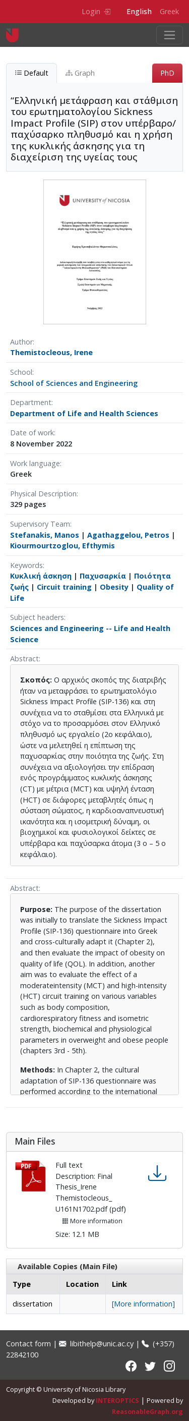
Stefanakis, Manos (44, 535)
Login (96, 11)
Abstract (24, 658)
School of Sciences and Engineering (74, 383)
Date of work (32, 432)
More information (92, 1221)
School (21, 372)
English (139, 11)
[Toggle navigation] (169, 35)
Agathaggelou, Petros (128, 535)
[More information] (143, 1304)
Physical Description (43, 493)
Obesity (114, 587)
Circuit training (64, 587)
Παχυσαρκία (103, 576)
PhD (167, 73)
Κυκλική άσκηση (41, 576)
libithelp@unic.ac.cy (96, 1343)
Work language (35, 463)
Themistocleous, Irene (51, 352)
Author (21, 342)
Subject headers (37, 617)
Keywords (26, 565)
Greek (169, 11)
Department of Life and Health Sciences (84, 413)
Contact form (28, 1343)
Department (30, 402)
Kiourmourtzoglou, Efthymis (62, 545)
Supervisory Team (40, 524)
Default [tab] (31, 73)
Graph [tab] (80, 73)
